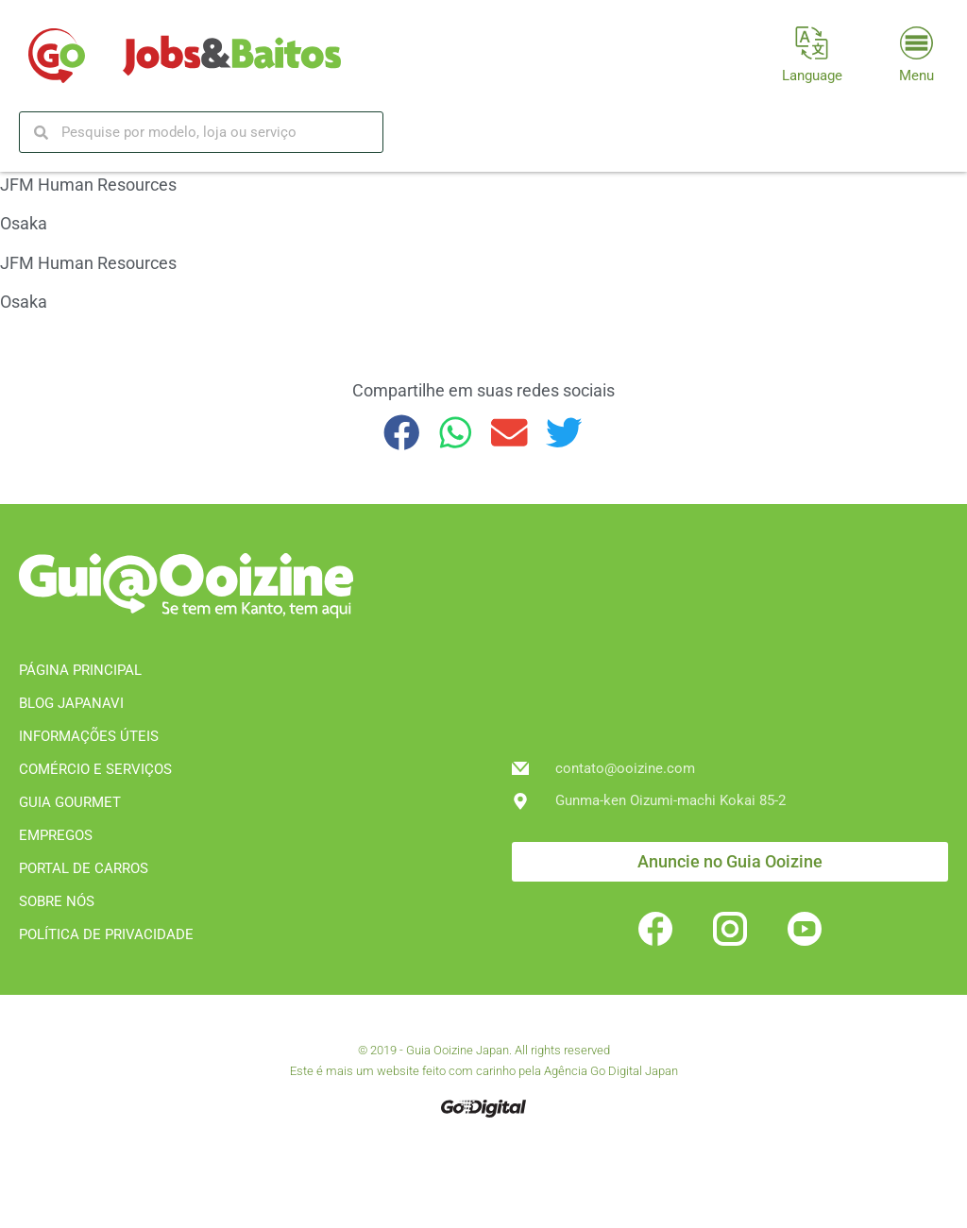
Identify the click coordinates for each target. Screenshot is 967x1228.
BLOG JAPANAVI (71, 703)
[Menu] (916, 42)
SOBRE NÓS (56, 901)
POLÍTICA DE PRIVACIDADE (106, 934)
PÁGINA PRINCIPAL (80, 670)
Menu (916, 75)
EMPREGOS (56, 835)
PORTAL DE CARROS (83, 868)
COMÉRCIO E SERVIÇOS (95, 769)
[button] (402, 433)
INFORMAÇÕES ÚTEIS (89, 736)
